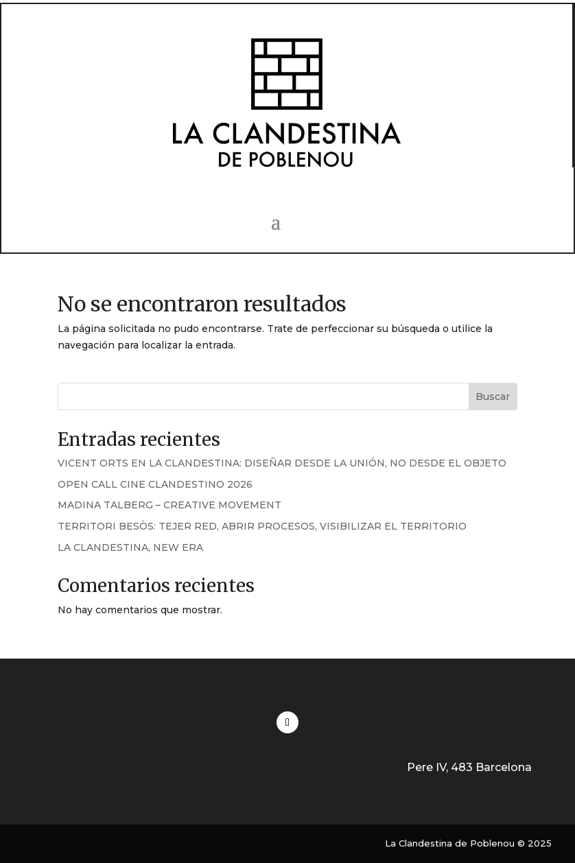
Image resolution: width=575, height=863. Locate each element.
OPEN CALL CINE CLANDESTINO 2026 (155, 484)
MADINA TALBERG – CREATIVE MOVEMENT (169, 505)
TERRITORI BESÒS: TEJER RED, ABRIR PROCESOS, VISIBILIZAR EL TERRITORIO (262, 526)
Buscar (493, 396)
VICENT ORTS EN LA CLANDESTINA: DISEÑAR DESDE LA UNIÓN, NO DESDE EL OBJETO (282, 463)
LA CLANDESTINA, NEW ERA (130, 547)
